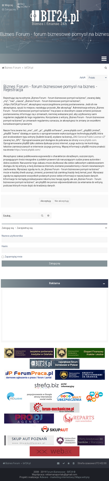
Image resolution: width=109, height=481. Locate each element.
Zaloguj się (8, 228)
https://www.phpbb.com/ (27, 149)
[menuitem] (21, 4)
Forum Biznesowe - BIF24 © (60, 472)
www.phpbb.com (87, 140)
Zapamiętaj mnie (13, 256)
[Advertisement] (54, 315)
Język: (82, 77)
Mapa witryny (82, 477)
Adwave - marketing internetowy (57, 477)
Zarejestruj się (25, 228)
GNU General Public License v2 (89, 137)
